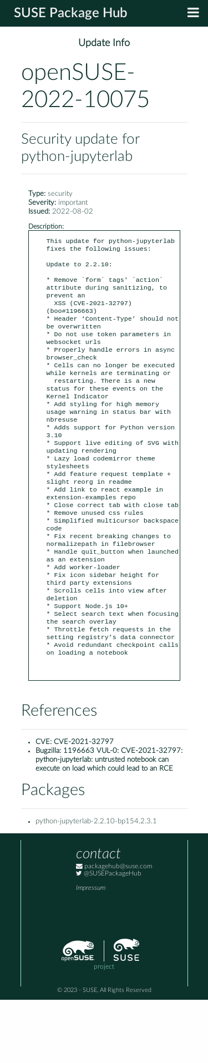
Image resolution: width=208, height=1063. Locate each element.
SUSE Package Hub (71, 13)
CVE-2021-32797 (84, 805)
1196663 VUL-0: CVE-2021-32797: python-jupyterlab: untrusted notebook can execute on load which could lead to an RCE (108, 823)
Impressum (90, 951)
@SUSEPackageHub (108, 937)
